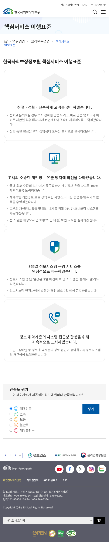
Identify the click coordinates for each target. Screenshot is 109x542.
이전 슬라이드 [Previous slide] (5, 455)
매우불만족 (27, 430)
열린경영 (18, 41)
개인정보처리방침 (70, 4)
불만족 (24, 425)
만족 (23, 414)
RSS (65, 480)
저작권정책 (32, 480)
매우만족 (26, 408)
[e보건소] (37, 455)
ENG (85, 4)
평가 (91, 408)
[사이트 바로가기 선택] (48, 520)
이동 (99, 520)
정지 (10, 455)
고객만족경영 (40, 41)
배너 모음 (20, 455)
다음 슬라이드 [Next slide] (15, 455)
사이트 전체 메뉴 (103, 12)
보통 (23, 419)
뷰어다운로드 (50, 480)
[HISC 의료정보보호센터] (65, 455)
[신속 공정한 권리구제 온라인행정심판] (93, 455)
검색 (94, 12)
